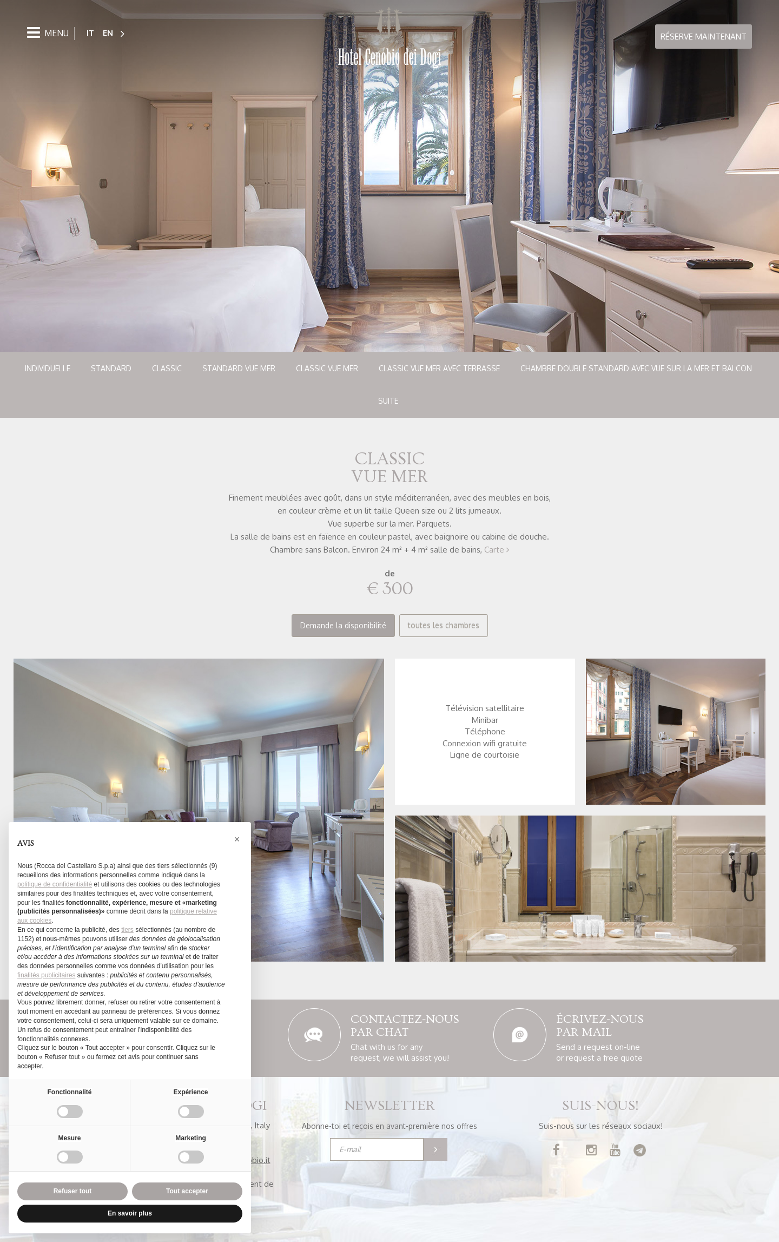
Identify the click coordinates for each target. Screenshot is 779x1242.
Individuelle (47, 368)
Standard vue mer (238, 368)
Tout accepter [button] (187, 1191)
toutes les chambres (443, 625)
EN (108, 33)
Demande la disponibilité (343, 625)
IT (90, 33)
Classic (167, 368)
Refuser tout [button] (73, 1191)
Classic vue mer (327, 368)
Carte (496, 549)
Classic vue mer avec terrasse (439, 368)
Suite (388, 400)
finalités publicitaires (46, 975)
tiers (127, 930)
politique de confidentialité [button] (54, 884)
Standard (111, 368)
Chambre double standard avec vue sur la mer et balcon (636, 368)
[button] (237, 839)
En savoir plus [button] (130, 1213)
